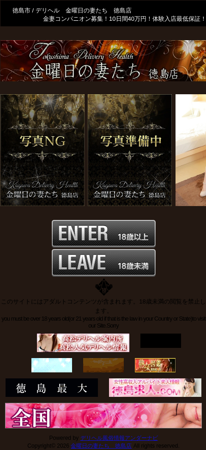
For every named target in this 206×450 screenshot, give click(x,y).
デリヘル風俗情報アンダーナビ (119, 438)
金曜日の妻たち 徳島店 (101, 446)
